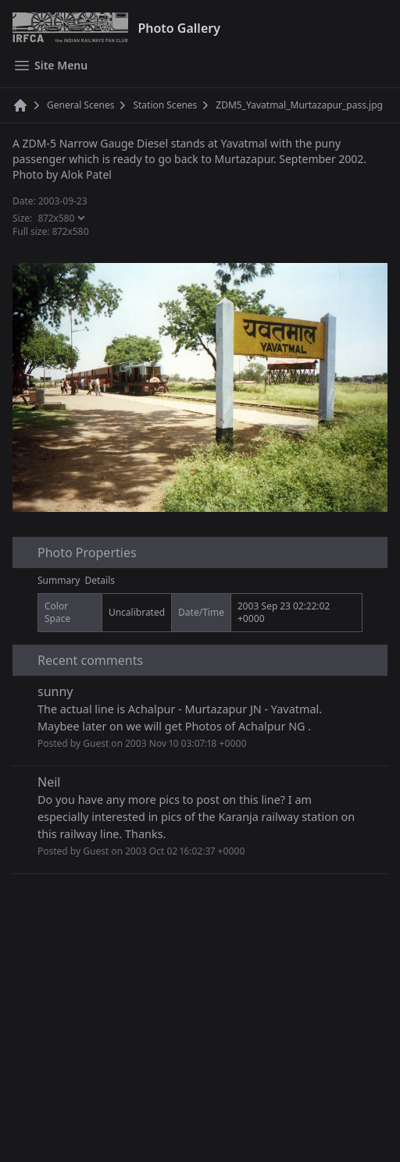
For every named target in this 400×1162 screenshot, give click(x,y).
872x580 (70, 231)
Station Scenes (165, 105)
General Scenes (80, 105)
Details (100, 580)
